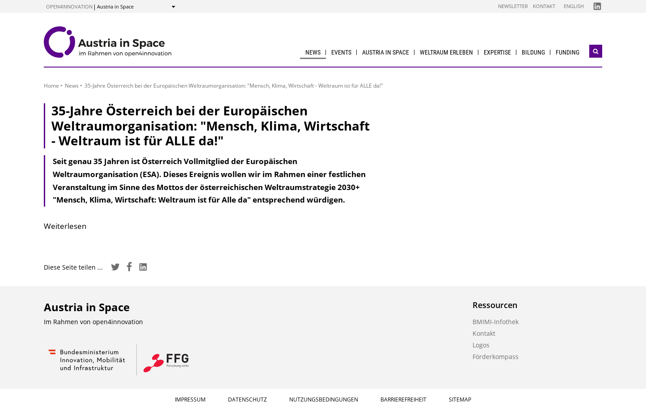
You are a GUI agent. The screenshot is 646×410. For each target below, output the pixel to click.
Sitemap (460, 399)
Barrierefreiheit (403, 399)
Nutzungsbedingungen (323, 399)
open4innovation (69, 6)
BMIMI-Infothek (496, 321)
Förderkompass (496, 356)
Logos (481, 345)
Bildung (533, 52)
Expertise (497, 52)
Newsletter (513, 6)
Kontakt (544, 6)
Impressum (190, 399)
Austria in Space (385, 52)
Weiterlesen (65, 226)
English (574, 6)
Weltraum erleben (446, 52)
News (313, 52)
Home (51, 85)
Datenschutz (247, 399)
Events (341, 52)
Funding (567, 52)
